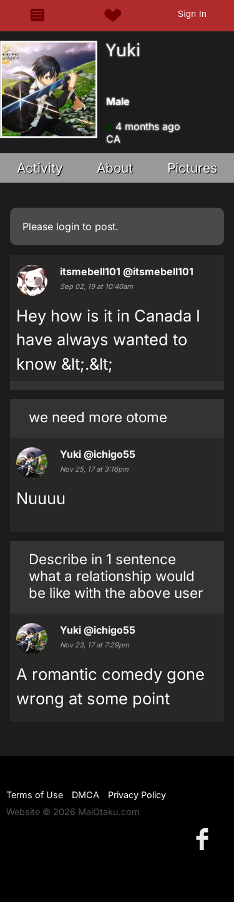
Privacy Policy (137, 794)
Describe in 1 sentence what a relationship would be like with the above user (116, 575)
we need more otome (98, 416)
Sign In (192, 14)
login (67, 226)
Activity (40, 168)
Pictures (192, 168)
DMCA (85, 794)
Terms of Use (34, 794)
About (115, 168)
